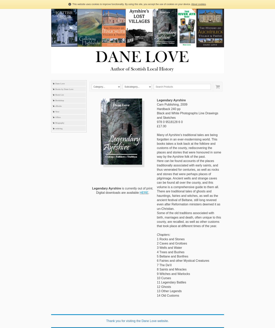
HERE (144, 192)
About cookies (198, 4)
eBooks (58, 106)
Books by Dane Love (64, 89)
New (57, 111)
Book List (59, 95)
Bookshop (59, 100)
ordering (59, 128)
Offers (58, 117)
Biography (59, 123)
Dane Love (60, 83)
